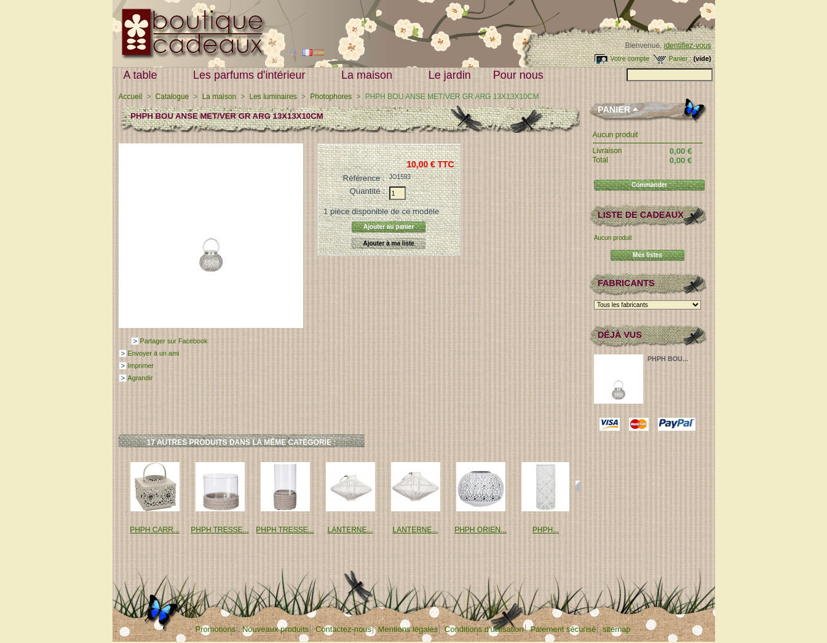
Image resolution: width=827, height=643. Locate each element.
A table (143, 75)
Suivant (578, 486)
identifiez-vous (687, 45)
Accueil (131, 96)
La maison (369, 75)
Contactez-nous (343, 629)
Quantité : (367, 191)
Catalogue (172, 96)
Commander (649, 185)
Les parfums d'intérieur (252, 75)
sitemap (617, 629)
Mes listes (647, 255)
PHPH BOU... (667, 358)
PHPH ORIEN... (480, 529)
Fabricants (626, 283)
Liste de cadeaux (641, 215)
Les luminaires (272, 96)
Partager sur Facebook (174, 341)
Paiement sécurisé (563, 629)
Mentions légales (408, 629)
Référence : (364, 178)
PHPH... (545, 529)
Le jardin (450, 75)
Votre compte (629, 58)
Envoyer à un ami (154, 353)
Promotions (216, 629)
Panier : (679, 58)
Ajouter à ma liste (388, 243)
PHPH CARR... (155, 529)
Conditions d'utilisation (484, 629)
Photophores (331, 96)
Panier (614, 109)
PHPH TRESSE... (219, 529)
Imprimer (141, 365)
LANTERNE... (350, 529)
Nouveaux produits (275, 629)
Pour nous (521, 75)
